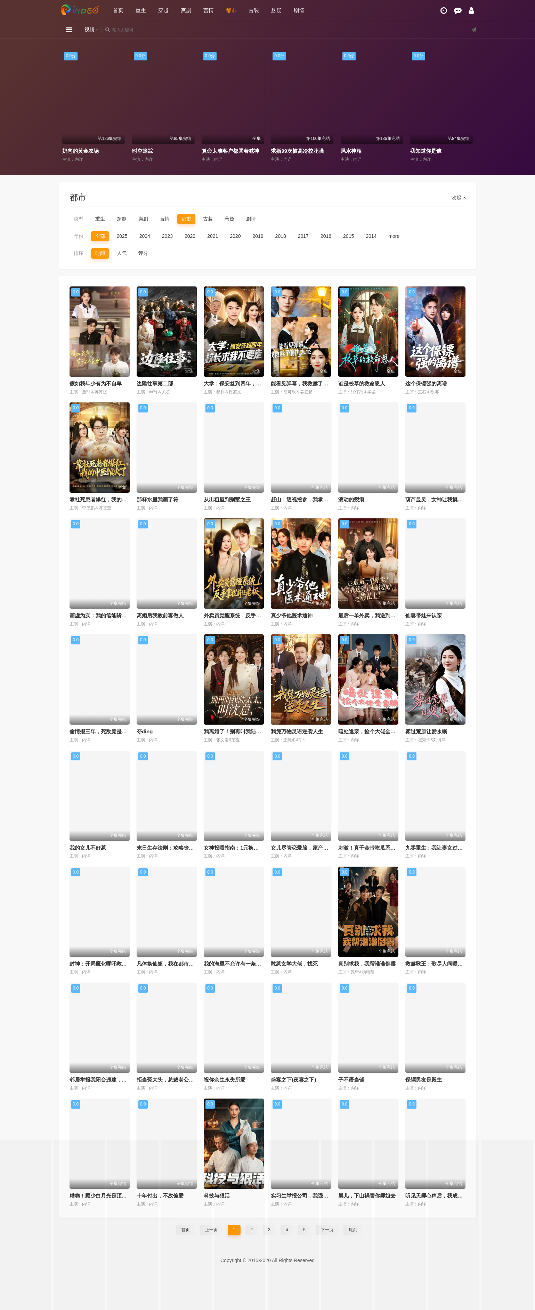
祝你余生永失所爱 (224, 1080)
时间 (100, 253)
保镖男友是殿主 (423, 1080)
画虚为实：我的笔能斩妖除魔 (103, 615)
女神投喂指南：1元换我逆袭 (236, 848)
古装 (254, 10)
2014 (371, 236)
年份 (78, 236)
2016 (326, 236)
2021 (212, 236)
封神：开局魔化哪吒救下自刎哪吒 (109, 964)
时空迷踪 (211, 151)
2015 (348, 236)
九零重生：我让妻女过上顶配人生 (444, 848)
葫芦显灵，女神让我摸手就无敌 (441, 499)
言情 (208, 10)
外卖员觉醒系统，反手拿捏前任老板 (245, 615)
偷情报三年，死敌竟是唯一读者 (106, 731)
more (393, 236)
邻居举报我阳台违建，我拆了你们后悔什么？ (122, 1080)
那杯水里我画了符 (157, 499)
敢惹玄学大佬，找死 (294, 964)
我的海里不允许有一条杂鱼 (235, 964)
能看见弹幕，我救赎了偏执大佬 (307, 383)
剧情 (299, 10)
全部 (100, 236)
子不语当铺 (351, 1080)
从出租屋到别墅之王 (227, 499)
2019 (257, 236)
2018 (280, 236)
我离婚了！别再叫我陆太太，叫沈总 (245, 731)
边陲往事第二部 (155, 383)
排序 (78, 253)
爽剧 (186, 10)
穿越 (163, 10)
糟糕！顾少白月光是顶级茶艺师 (106, 1196)
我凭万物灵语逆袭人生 (297, 731)
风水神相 (420, 151)
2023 (167, 236)
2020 (235, 236)
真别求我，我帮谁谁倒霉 (367, 964)
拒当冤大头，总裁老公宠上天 (170, 1080)
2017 (303, 236)
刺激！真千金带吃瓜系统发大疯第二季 (382, 848)
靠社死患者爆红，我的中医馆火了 (109, 499)
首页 (118, 10)
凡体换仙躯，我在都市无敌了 (170, 964)
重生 (141, 10)
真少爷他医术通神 (292, 615)
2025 (122, 236)
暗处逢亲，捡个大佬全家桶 (369, 731)
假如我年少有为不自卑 (96, 383)
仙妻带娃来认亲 (423, 615)
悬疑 (276, 10)
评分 (143, 253)
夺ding (145, 731)
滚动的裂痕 (351, 499)
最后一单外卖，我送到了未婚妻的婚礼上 (385, 615)
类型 (78, 219)
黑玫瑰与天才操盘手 (85, 151)
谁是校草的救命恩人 (361, 383)
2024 (144, 236)
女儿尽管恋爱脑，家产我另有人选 (310, 848)
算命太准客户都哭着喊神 (299, 151)
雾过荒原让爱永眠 (426, 731)
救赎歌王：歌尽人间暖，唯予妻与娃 (447, 964)
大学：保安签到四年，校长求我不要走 (248, 383)
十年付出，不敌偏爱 (160, 1196)
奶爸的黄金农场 (150, 151)
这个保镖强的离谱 (426, 383)
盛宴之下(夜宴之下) (293, 1080)
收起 (459, 197)
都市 (231, 10)
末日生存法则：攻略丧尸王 (168, 848)
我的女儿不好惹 (88, 848)
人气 (122, 253)
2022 (190, 236)
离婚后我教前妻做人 (160, 615)
